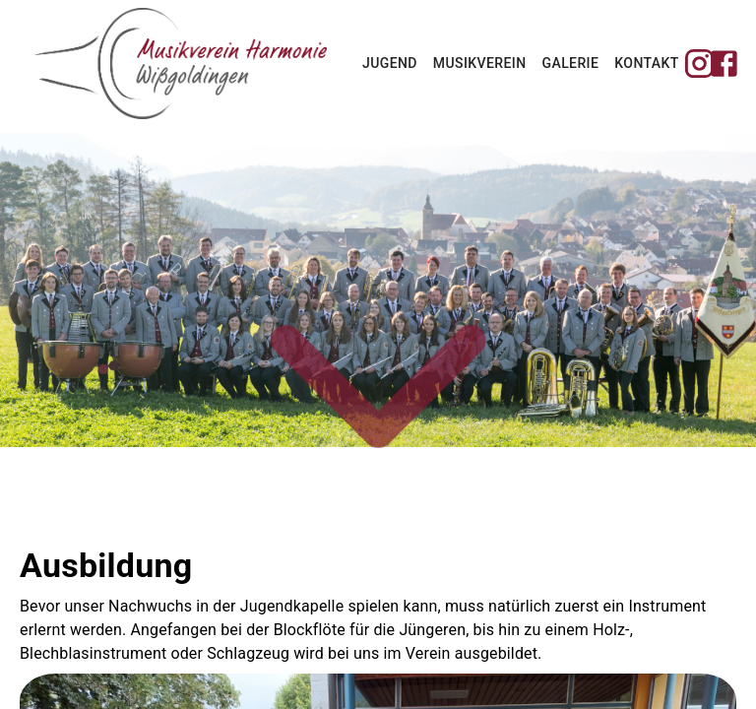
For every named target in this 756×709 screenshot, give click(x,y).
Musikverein (480, 63)
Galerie (571, 63)
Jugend (389, 63)
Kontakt (646, 63)
